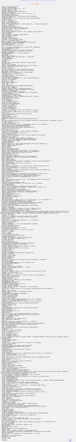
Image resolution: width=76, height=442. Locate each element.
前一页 (70, 440)
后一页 (70, 439)
